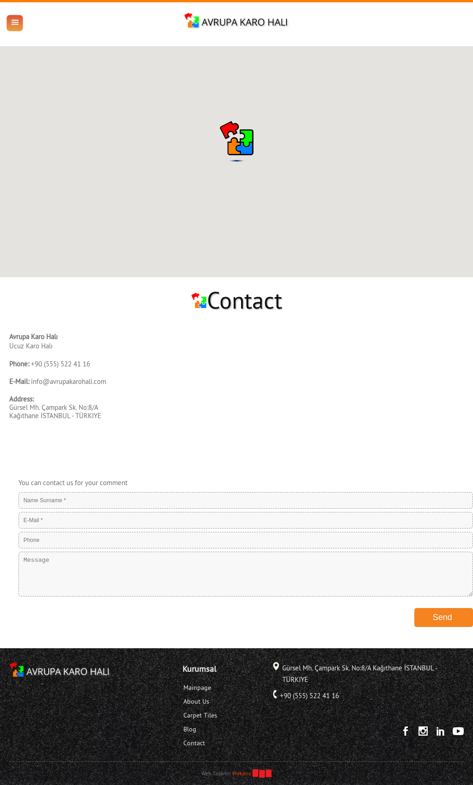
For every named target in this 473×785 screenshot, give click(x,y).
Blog (189, 729)
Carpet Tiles (200, 715)
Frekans (241, 773)
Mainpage (197, 687)
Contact (194, 743)
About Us (196, 701)
